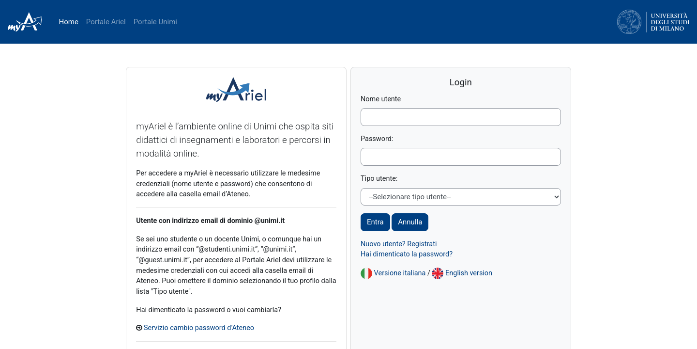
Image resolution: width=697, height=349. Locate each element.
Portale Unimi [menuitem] (155, 21)
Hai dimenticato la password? (408, 256)
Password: (377, 139)
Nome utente (381, 99)
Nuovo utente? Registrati (400, 245)
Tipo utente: (380, 179)
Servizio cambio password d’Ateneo (217, 331)
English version (472, 274)
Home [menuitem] (68, 21)
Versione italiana (401, 274)
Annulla (410, 223)
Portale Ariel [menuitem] (106, 21)
